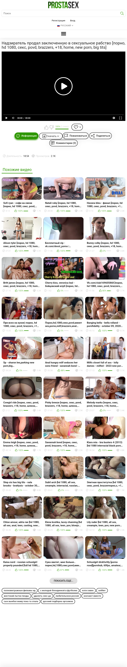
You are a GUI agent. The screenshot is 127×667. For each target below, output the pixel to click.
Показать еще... (63, 580)
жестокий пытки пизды (16, 596)
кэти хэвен (87, 590)
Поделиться (103, 135)
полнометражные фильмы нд (19, 590)
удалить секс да (42, 596)
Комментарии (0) (66, 143)
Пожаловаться (78, 135)
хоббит (102, 590)
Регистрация (58, 20)
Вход (72, 20)
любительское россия (67, 596)
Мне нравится (46, 127)
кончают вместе (92, 596)
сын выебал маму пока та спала (21, 601)
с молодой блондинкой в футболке (58, 590)
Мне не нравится (51, 127)
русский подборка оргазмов (58, 601)
